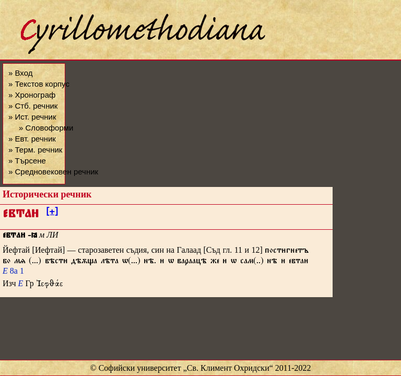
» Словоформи (46, 127)
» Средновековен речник (53, 171)
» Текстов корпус (38, 83)
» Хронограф (31, 94)
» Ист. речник (32, 116)
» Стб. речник (32, 105)
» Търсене (27, 160)
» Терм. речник (35, 149)
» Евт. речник (32, 138)
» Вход (20, 72)
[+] (52, 213)
